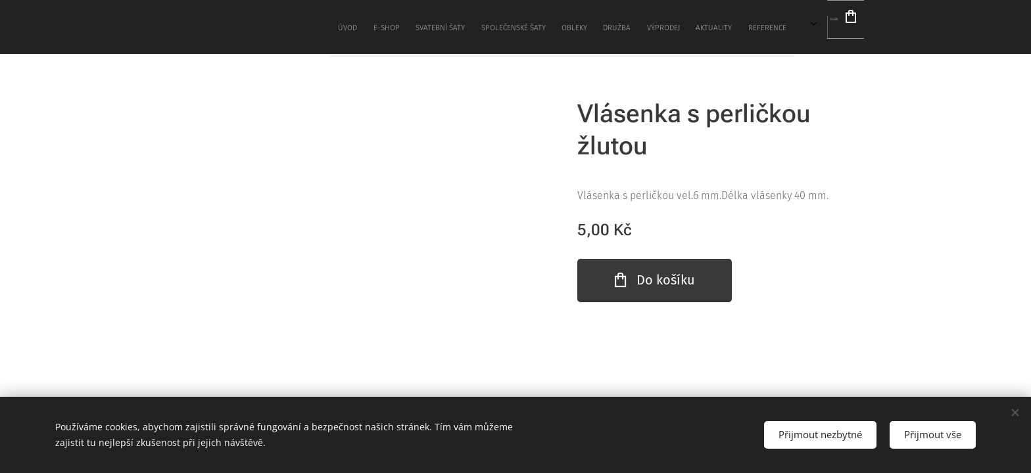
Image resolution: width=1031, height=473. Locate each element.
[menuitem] (502, 27)
